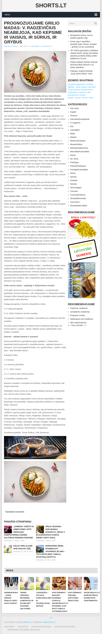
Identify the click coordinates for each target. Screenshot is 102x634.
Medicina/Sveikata (77, 141)
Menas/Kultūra (76, 144)
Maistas (73, 137)
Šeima (72, 173)
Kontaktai (9, 627)
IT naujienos (75, 123)
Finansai (73, 115)
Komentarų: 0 (46, 46)
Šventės (73, 184)
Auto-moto (74, 108)
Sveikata (73, 180)
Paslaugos (74, 162)
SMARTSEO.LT (48, 622)
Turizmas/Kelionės (77, 195)
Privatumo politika (41, 627)
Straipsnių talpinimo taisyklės (24, 630)
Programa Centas (77, 315)
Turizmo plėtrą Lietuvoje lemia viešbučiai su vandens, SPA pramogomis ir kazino (80, 92)
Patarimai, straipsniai (78, 308)
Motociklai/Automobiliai (79, 151)
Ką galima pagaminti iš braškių (80, 84)
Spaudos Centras (10, 46)
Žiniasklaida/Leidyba (78, 206)
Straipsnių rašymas (64, 627)
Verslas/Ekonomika (78, 198)
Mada (72, 133)
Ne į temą (74, 159)
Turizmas (74, 191)
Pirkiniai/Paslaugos (78, 166)
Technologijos (75, 188)
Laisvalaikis (34, 46)
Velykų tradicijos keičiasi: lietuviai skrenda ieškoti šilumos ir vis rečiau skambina (83, 64)
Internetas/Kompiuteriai (79, 119)
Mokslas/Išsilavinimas (79, 148)
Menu (7, 15)
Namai (72, 155)
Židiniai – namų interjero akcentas (82, 87)
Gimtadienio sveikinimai (80, 312)
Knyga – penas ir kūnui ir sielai (80, 98)
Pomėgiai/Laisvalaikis (79, 170)
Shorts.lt (51, 5)
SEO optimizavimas (78, 323)
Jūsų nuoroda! (77, 325)
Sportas (73, 177)
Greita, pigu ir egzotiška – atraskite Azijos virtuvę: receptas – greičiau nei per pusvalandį (83, 44)
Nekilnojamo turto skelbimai (81, 319)
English (73, 112)
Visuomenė (74, 202)
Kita (71, 126)
